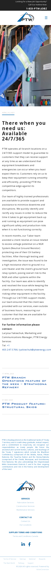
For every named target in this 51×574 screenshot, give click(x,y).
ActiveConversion (42, 569)
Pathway (21, 563)
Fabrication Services (25, 502)
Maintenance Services (25, 510)
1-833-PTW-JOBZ (36, 8)
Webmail (32, 559)
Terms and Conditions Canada (25, 536)
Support (30, 563)
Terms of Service (9, 559)
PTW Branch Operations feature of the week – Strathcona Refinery (24, 382)
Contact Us (25, 521)
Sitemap (23, 559)
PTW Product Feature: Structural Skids (24, 405)
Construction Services (25, 506)
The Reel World (9, 563)
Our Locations (25, 525)
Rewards (42, 559)
